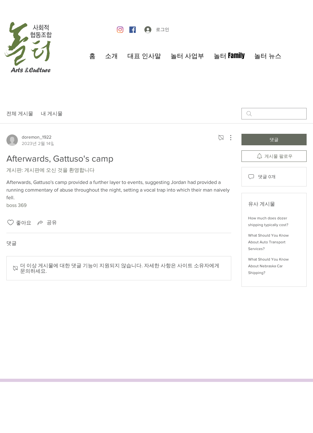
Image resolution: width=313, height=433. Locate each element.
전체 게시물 (19, 113)
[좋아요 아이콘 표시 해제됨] (10, 222)
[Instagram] (120, 30)
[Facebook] (132, 30)
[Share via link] (46, 222)
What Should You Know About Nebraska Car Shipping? (268, 266)
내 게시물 (52, 113)
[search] (274, 113)
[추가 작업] (227, 137)
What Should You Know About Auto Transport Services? (268, 242)
